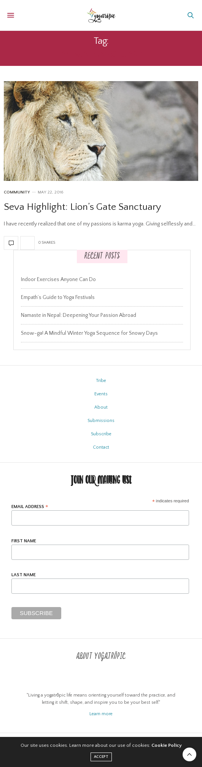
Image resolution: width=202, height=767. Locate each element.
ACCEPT (101, 757)
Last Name (23, 575)
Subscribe (101, 433)
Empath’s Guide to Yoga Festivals (58, 297)
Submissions (101, 420)
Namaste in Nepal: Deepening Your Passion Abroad (78, 315)
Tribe (101, 380)
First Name (23, 541)
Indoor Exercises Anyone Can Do (58, 279)
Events (101, 393)
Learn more (101, 713)
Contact (101, 447)
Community (17, 192)
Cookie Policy (166, 745)
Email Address (29, 506)
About (101, 407)
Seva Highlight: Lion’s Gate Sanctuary (82, 207)
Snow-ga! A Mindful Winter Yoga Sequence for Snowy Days (89, 333)
